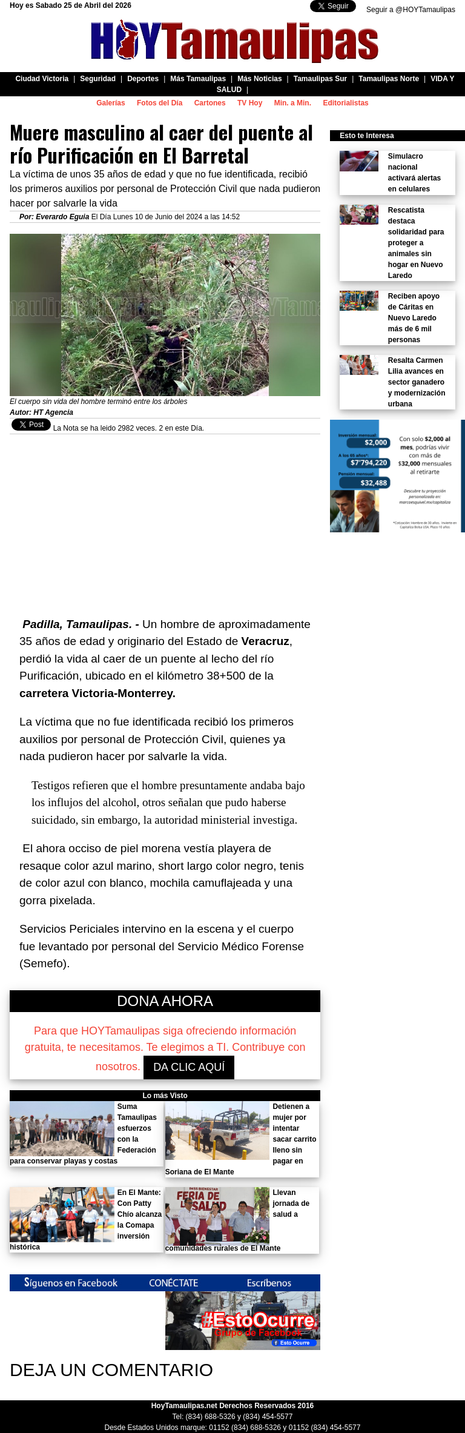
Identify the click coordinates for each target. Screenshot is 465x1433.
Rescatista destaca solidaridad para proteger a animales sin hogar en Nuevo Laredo (416, 243)
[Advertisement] (165, 519)
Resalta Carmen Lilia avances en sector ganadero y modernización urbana (417, 382)
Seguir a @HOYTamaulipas (410, 9)
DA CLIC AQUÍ (189, 1067)
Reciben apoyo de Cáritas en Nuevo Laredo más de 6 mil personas (414, 318)
